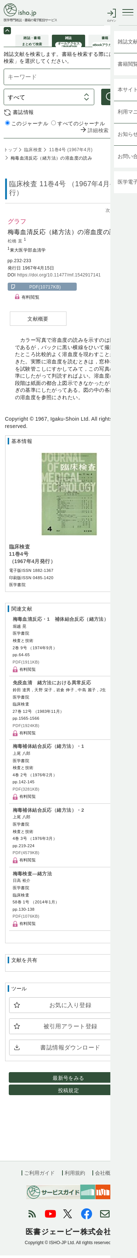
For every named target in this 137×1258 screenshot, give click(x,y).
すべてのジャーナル (78, 126)
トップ (10, 152)
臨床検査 (32, 152)
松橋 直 (16, 243)
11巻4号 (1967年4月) (70, 152)
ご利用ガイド (39, 1176)
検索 (123, 99)
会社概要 (105, 1176)
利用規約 (75, 1176)
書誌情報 (23, 115)
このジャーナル (26, 126)
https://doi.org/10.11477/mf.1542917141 (59, 277)
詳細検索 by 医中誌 (110, 133)
